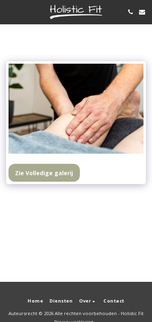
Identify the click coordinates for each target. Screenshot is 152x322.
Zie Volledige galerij (44, 173)
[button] (9, 11)
